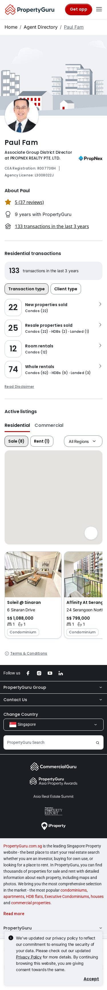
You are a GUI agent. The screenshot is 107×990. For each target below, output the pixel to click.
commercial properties (31, 902)
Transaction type (26, 289)
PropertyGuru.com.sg (22, 846)
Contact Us (53, 700)
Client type (65, 289)
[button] (33, 595)
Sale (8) (16, 441)
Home (11, 27)
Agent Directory (41, 27)
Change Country (20, 714)
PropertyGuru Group (53, 687)
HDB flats (34, 896)
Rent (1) (42, 441)
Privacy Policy (29, 956)
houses (97, 896)
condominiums (73, 890)
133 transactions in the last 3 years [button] (52, 226)
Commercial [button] (49, 425)
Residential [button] (17, 425)
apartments (13, 896)
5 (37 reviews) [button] (29, 202)
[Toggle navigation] (99, 9)
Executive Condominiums (67, 896)
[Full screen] (91, 533)
